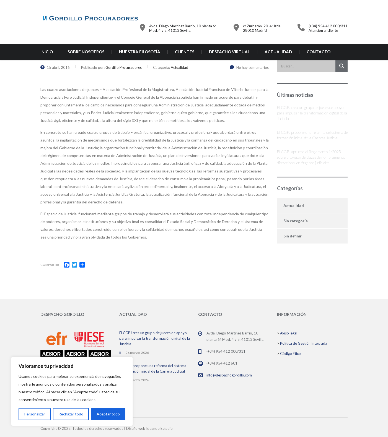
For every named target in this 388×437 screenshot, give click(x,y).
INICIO (46, 52)
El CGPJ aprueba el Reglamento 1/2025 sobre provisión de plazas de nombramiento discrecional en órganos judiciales (311, 157)
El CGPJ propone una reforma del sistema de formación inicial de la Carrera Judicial (312, 135)
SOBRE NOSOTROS (86, 52)
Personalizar (34, 414)
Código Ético (290, 353)
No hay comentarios (249, 67)
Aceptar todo (108, 414)
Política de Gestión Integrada (303, 343)
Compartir (49, 264)
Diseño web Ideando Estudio (149, 428)
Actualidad (293, 205)
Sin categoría (295, 220)
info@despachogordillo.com (229, 375)
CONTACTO (318, 52)
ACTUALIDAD (278, 52)
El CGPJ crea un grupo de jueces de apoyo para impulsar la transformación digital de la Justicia (312, 113)
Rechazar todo (70, 414)
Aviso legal (288, 333)
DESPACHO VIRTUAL (229, 52)
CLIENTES (184, 52)
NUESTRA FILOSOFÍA (139, 52)
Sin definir (292, 236)
